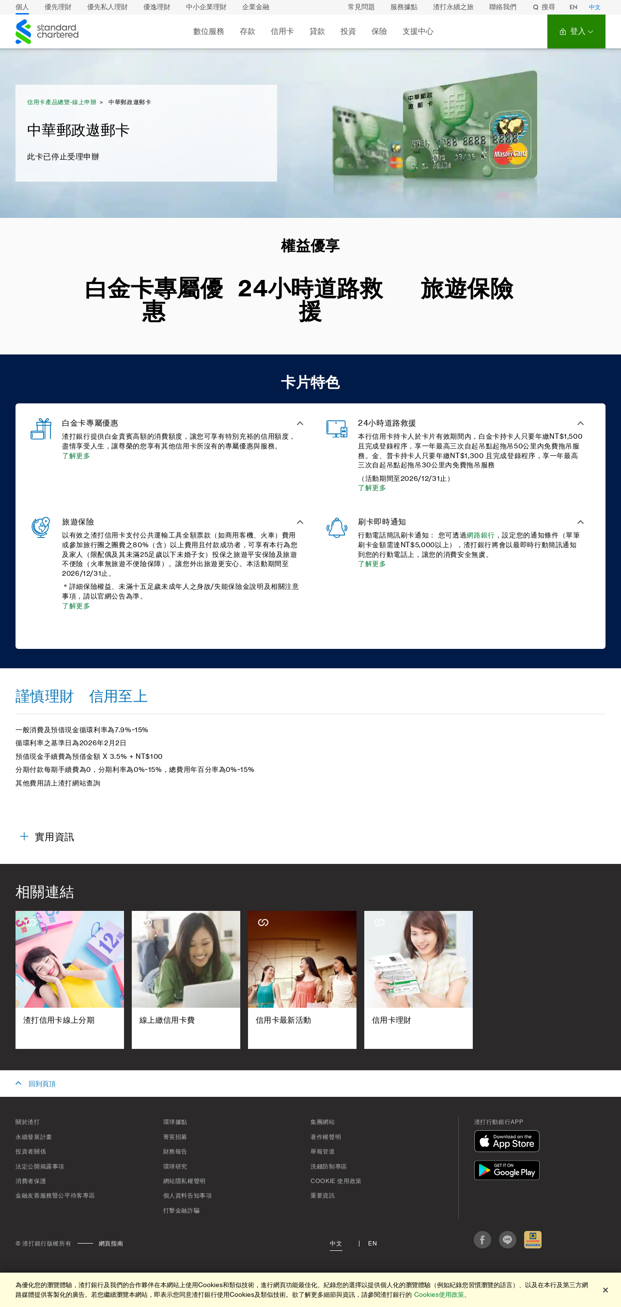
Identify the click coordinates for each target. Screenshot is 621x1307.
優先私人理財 (107, 7)
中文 (595, 7)
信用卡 (282, 31)
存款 (247, 31)
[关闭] (605, 1290)
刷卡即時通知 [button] (382, 522)
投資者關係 (31, 1151)
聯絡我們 (502, 7)
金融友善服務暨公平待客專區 (55, 1196)
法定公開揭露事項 (40, 1166)
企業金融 (255, 7)
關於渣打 (28, 1122)
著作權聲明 (325, 1137)
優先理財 (58, 7)
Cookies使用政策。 (442, 1295)
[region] (310, 1290)
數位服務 (208, 31)
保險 (379, 31)
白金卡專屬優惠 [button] (90, 423)
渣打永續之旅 (453, 7)
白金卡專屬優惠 (154, 300)
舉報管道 (322, 1151)
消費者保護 (31, 1181)
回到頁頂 (42, 1084)
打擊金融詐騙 (181, 1211)
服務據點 (404, 7)
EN (573, 7)
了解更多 (76, 456)
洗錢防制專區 (328, 1166)
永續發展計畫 (34, 1137)
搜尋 (543, 7)
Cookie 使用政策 (336, 1181)
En (372, 1243)
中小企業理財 (206, 7)
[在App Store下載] (509, 1142)
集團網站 (322, 1122)
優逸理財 (157, 7)
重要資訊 (322, 1196)
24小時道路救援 (310, 300)
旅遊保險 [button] (78, 522)
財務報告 (175, 1151)
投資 (348, 31)
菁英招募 (175, 1137)
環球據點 (175, 1122)
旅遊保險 (467, 289)
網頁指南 (111, 1243)
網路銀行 (480, 535)
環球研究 (175, 1166)
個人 (22, 7)
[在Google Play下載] (509, 1171)
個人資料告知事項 (187, 1196)
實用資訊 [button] (54, 837)
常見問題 (361, 7)
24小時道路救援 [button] (387, 423)
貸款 (317, 31)
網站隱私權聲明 (184, 1181)
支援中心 (418, 31)
